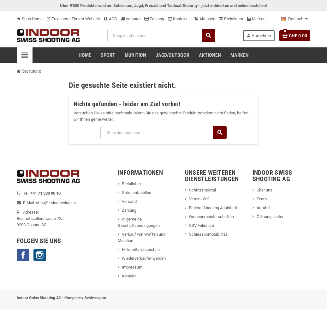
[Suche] (161, 35)
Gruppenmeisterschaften (211, 216)
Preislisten (231, 18)
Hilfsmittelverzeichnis (141, 249)
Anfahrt (263, 207)
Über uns (264, 190)
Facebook (23, 255)
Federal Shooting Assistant (213, 207)
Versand (130, 18)
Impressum (132, 267)
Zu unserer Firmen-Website (73, 18)
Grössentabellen (136, 192)
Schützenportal (202, 190)
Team (262, 199)
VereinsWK (199, 199)
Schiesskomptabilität (208, 234)
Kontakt (177, 18)
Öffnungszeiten (270, 216)
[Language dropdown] (294, 19)
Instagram (39, 255)
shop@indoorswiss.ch (56, 202)
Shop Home (30, 18)
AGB (110, 18)
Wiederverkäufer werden (144, 258)
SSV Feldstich (201, 225)
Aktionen (204, 18)
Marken (256, 18)
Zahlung (154, 18)
